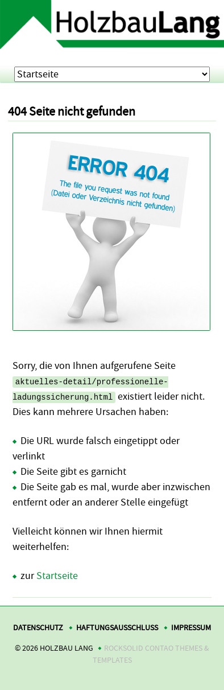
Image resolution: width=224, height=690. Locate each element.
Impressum (191, 627)
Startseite (57, 575)
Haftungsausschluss (117, 627)
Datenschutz (38, 627)
